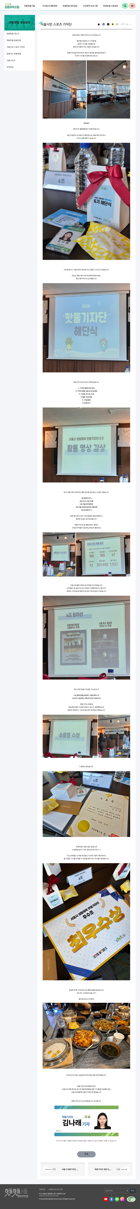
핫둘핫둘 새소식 (13, 34)
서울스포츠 (11, 60)
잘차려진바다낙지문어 (86, 999)
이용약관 (42, 1190)
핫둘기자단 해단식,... (103, 1169)
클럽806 (86, 123)
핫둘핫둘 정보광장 (70, 6)
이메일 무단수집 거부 (55, 1190)
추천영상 (10, 67)
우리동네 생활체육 (49, 6)
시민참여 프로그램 (90, 6)
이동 (132, 1191)
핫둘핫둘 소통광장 (110, 6)
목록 (86, 1154)
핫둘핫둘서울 (29, 6)
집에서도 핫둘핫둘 (14, 54)
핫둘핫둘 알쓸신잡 (14, 40)
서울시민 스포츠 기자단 (16, 47)
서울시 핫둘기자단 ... (70, 1169)
